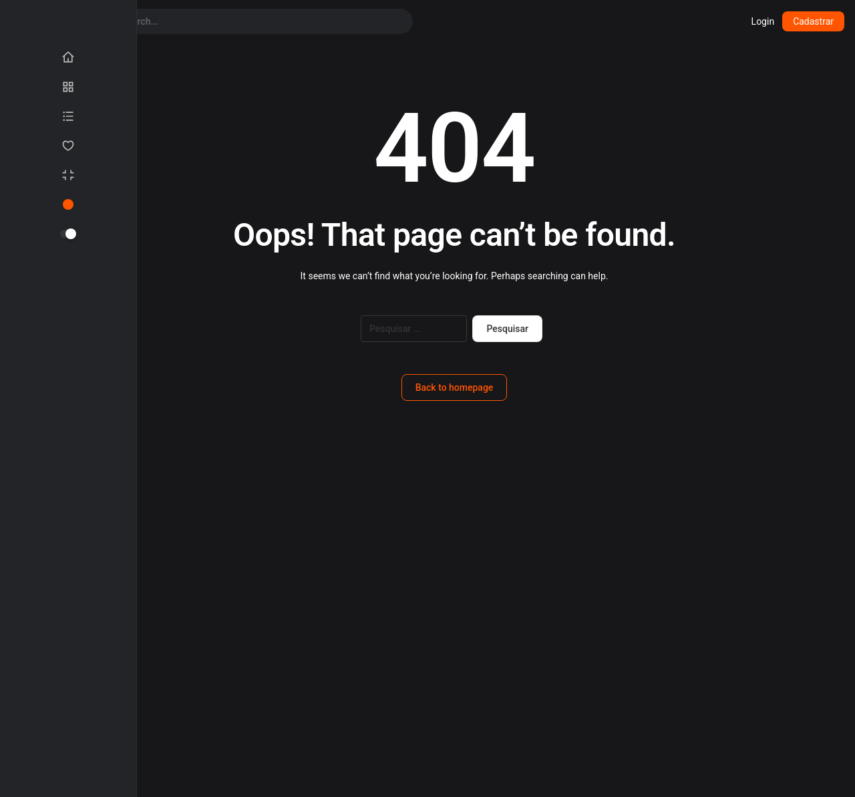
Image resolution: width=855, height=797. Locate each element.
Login (763, 21)
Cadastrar (813, 21)
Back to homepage (454, 387)
